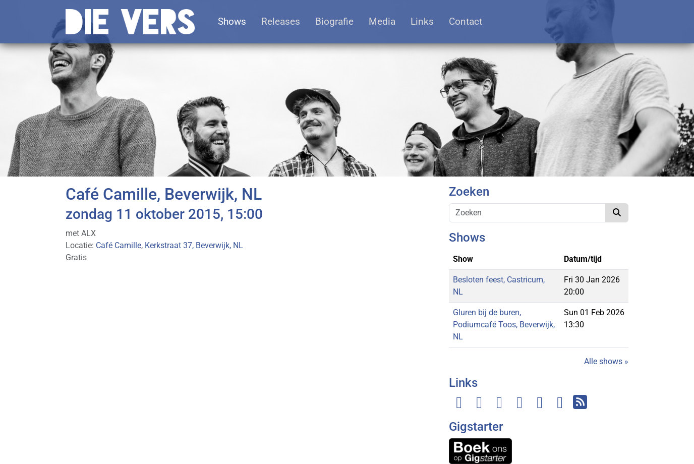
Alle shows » (606, 361)
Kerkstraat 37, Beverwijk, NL (194, 245)
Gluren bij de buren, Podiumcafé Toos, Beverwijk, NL (504, 324)
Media (382, 21)
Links (422, 21)
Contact (465, 21)
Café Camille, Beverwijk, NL (164, 194)
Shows (232, 21)
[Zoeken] (527, 212)
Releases (280, 21)
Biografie (334, 21)
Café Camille (118, 245)
